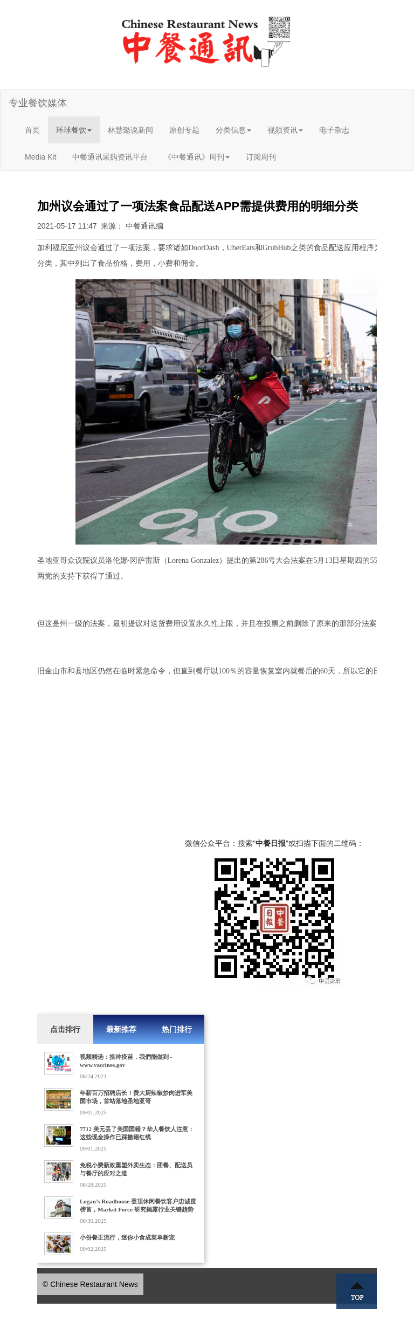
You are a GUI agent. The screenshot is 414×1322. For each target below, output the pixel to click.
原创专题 (184, 130)
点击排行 (65, 1029)
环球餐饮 (74, 130)
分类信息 (233, 130)
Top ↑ (356, 1291)
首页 (32, 130)
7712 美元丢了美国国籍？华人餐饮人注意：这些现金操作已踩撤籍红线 (137, 1133)
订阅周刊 (261, 157)
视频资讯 (285, 130)
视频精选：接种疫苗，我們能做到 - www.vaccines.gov (126, 1061)
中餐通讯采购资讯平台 (110, 157)
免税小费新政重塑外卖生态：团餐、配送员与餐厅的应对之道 (136, 1169)
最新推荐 (121, 1029)
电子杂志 (334, 130)
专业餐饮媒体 (38, 103)
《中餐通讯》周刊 (197, 157)
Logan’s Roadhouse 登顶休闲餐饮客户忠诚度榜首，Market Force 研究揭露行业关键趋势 (138, 1205)
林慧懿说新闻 (130, 130)
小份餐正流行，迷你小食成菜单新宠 (127, 1237)
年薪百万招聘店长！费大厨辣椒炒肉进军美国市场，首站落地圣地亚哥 (136, 1097)
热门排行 (177, 1029)
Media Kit (40, 157)
